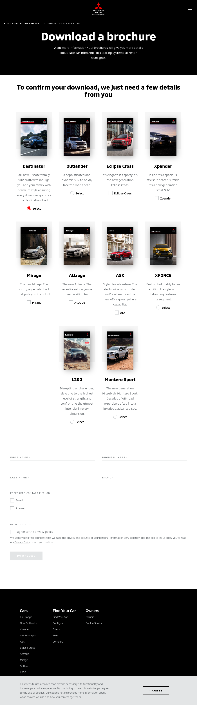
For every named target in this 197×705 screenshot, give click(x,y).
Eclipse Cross (123, 193)
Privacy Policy (22, 542)
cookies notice (58, 692)
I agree (155, 690)
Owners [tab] (92, 610)
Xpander (166, 198)
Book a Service (94, 623)
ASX (123, 312)
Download (26, 555)
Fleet (56, 635)
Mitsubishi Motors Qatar (22, 23)
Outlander (25, 666)
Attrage (79, 302)
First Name (20, 457)
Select (37, 208)
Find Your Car (60, 617)
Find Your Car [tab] (64, 610)
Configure (58, 623)
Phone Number (115, 457)
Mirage (36, 302)
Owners (90, 617)
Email (107, 477)
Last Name (19, 477)
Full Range (26, 617)
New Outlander (28, 623)
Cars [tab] (24, 610)
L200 (23, 672)
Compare (58, 641)
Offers (56, 629)
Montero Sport (28, 635)
